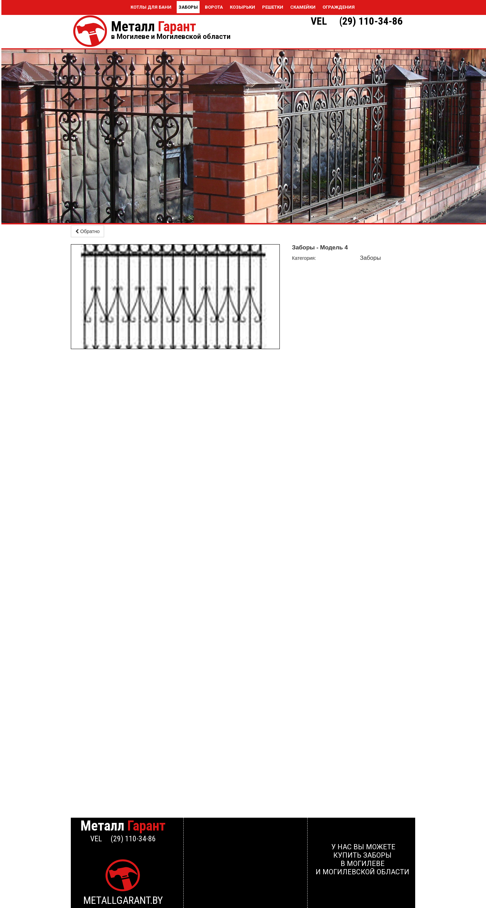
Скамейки (303, 7)
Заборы (188, 7)
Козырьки (242, 7)
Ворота (214, 7)
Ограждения (338, 7)
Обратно (87, 231)
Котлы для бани (151, 7)
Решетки (272, 7)
